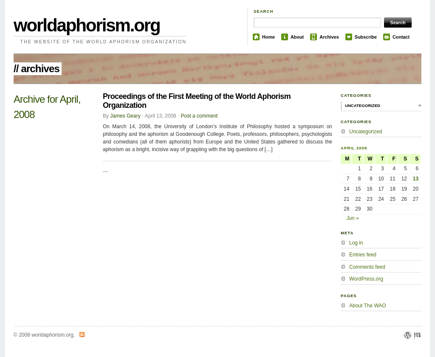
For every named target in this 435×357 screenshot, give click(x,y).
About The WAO (367, 306)
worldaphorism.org (87, 25)
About (297, 36)
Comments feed (367, 267)
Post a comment (199, 116)
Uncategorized (362, 105)
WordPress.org (366, 279)
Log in (356, 243)
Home (268, 36)
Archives (329, 36)
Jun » (352, 218)
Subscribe (366, 36)
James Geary (125, 116)
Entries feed (362, 255)
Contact (401, 36)
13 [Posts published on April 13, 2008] (415, 179)
